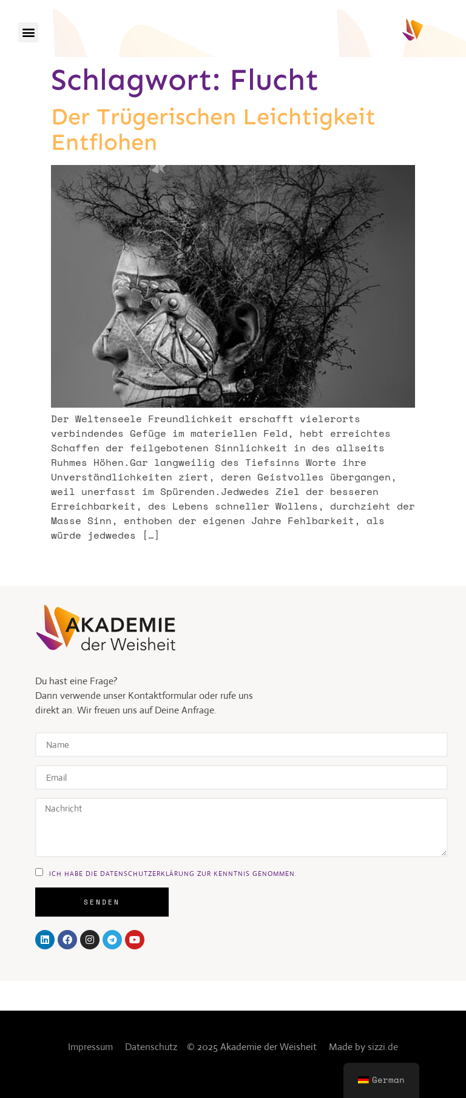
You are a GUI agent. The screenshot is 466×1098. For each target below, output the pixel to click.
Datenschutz (151, 1046)
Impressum (90, 1046)
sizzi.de (383, 1046)
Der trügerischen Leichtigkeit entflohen (213, 129)
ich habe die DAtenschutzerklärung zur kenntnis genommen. (173, 873)
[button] (28, 32)
